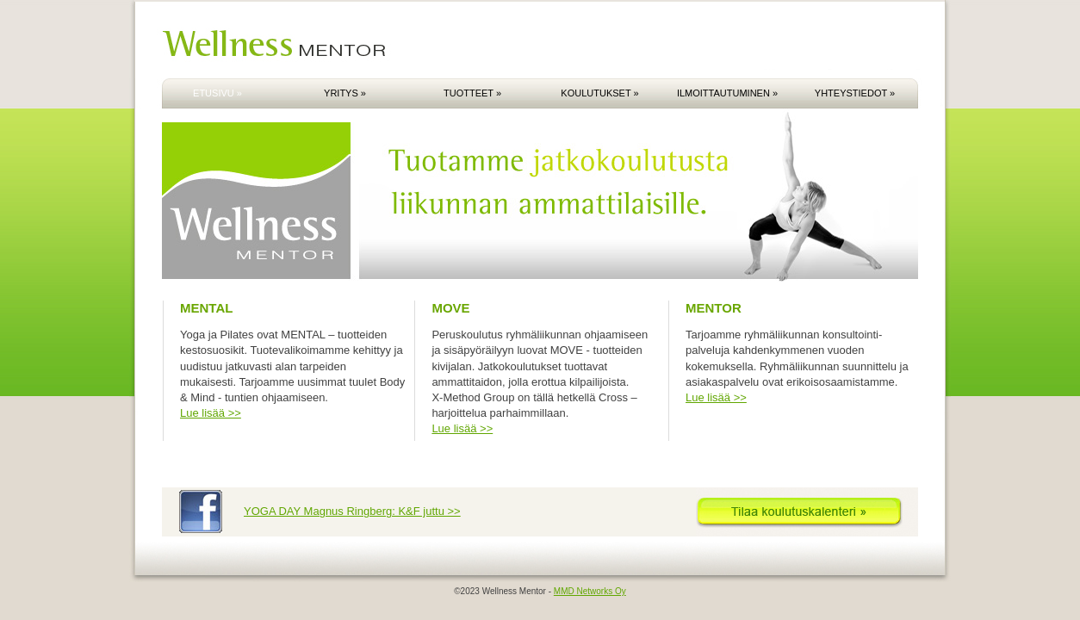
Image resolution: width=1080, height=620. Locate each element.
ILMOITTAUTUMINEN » (727, 93)
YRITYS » (345, 93)
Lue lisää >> (210, 412)
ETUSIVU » (217, 93)
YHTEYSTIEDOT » (855, 93)
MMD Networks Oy (590, 591)
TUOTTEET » (472, 93)
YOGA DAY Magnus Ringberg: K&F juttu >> (352, 511)
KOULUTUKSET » (599, 93)
